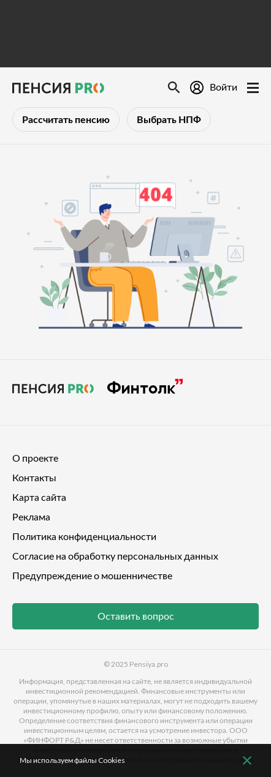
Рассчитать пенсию (66, 119)
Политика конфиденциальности (84, 536)
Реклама (31, 516)
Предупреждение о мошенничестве (92, 575)
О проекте (35, 458)
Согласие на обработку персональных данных (115, 555)
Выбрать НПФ (169, 119)
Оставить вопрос (135, 615)
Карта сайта (39, 497)
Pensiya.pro (148, 664)
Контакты (34, 477)
